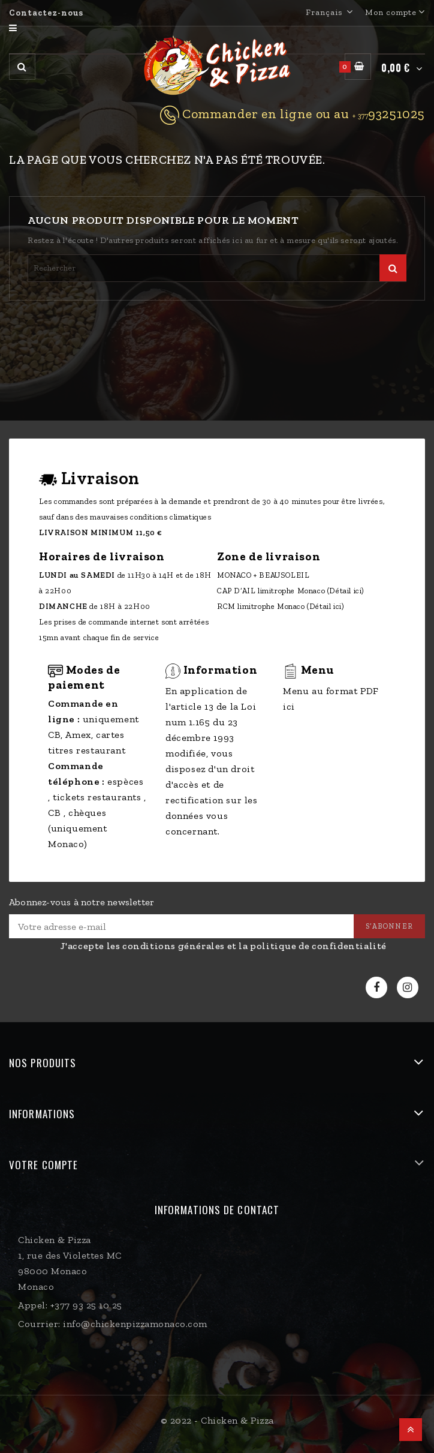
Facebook (378, 988)
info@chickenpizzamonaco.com (135, 1323)
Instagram (409, 988)
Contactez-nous (46, 13)
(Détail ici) (345, 590)
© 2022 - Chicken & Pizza (217, 1420)
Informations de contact (217, 1209)
